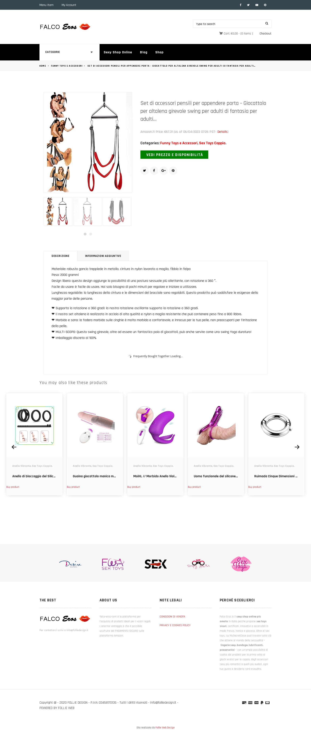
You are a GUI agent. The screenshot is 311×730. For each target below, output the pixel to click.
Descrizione (60, 256)
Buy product (12, 487)
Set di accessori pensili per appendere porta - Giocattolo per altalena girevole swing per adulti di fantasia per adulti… (171, 65)
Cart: (231, 34)
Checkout (266, 34)
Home (42, 65)
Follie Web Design (165, 727)
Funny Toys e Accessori (67, 65)
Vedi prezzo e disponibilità (174, 154)
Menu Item (46, 5)
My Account (69, 5)
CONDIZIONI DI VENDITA (172, 616)
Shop (159, 52)
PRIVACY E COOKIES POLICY (175, 625)
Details (222, 131)
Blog (143, 52)
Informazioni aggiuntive (103, 256)
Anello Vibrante (21, 466)
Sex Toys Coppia (212, 143)
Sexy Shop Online (118, 52)
